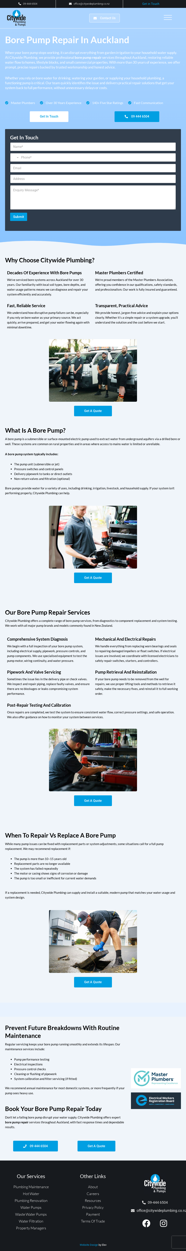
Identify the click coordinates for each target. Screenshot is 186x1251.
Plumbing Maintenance (31, 1191)
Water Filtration (31, 1225)
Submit (18, 217)
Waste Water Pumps (31, 1218)
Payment (93, 1218)
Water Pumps (30, 1211)
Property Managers (31, 1232)
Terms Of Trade (93, 1225)
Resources (93, 1204)
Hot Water (31, 1197)
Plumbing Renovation (31, 1204)
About (93, 1191)
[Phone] (93, 158)
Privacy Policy (93, 1211)
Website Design (89, 1248)
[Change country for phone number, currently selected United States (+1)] (15, 158)
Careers (93, 1197)
